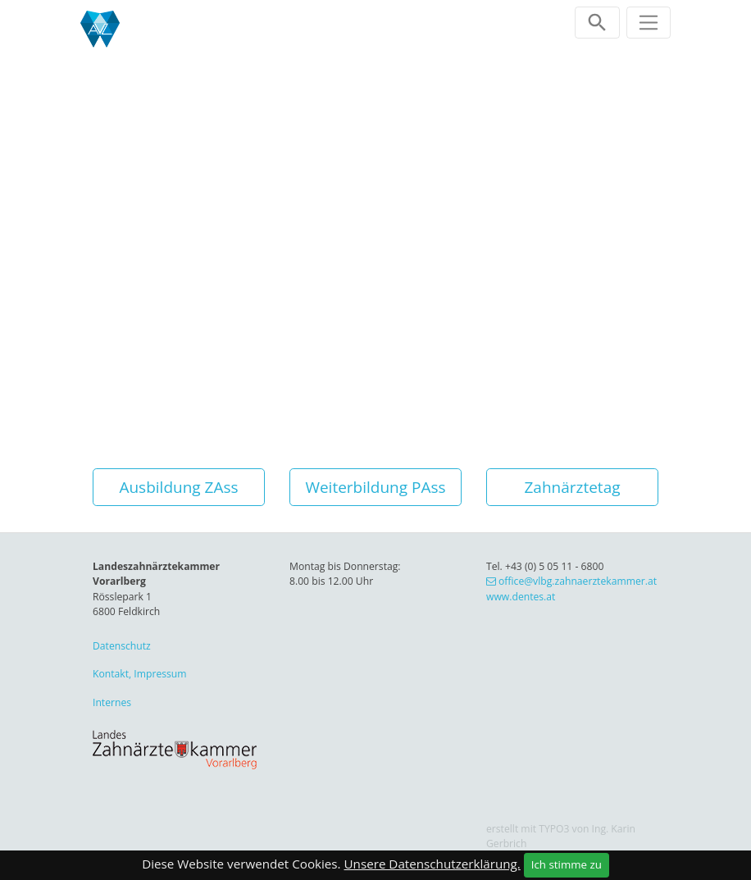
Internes (112, 702)
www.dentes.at (520, 597)
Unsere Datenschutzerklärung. (432, 863)
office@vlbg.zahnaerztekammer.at (577, 581)
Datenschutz (122, 646)
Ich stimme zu (566, 864)
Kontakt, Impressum (140, 674)
